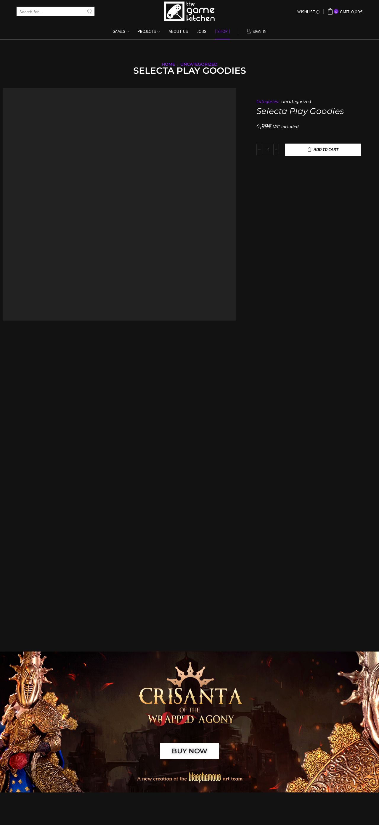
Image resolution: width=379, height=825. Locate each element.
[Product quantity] (267, 149)
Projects (149, 31)
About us (178, 31)
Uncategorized (199, 64)
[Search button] (89, 11)
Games (121, 31)
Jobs (201, 31)
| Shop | (222, 31)
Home (168, 64)
